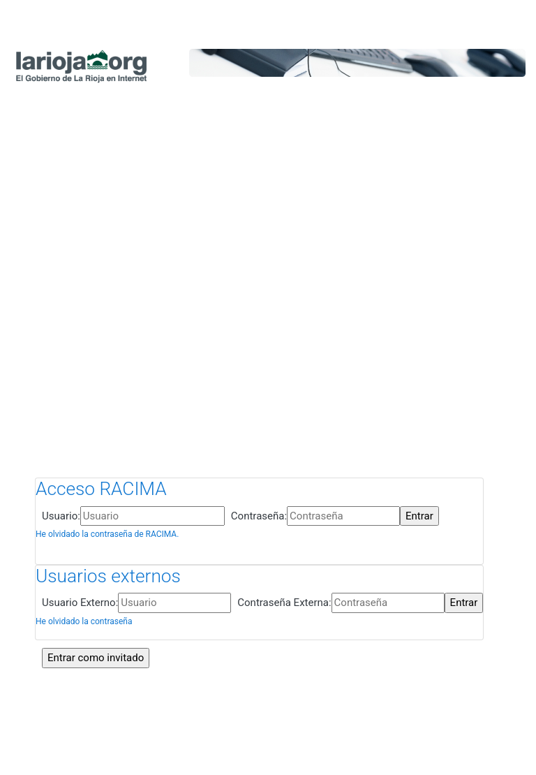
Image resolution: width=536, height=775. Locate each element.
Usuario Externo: (80, 602)
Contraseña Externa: (284, 602)
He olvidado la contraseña (84, 621)
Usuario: (61, 516)
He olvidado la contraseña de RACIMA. (107, 534)
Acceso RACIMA (101, 488)
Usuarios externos (108, 576)
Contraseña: (259, 516)
